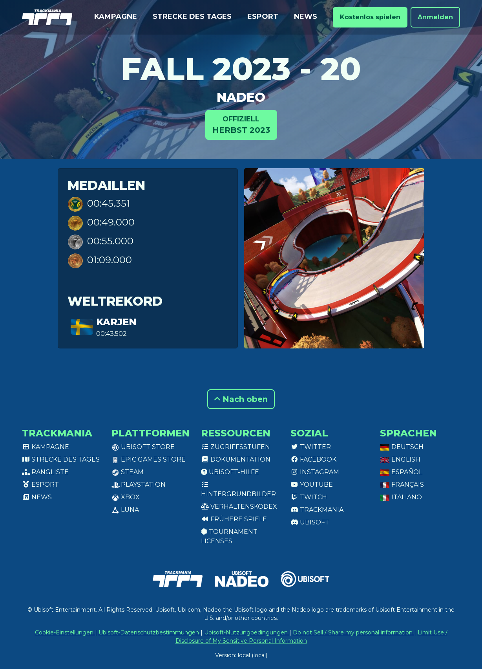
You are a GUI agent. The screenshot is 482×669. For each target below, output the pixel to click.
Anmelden (435, 17)
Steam (127, 472)
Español (401, 472)
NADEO (241, 97)
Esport (262, 16)
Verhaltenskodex (239, 506)
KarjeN (116, 322)
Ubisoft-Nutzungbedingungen (246, 632)
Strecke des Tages (192, 16)
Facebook (313, 459)
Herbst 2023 (241, 124)
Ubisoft (309, 522)
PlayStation (138, 484)
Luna (125, 509)
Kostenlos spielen (370, 17)
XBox (125, 497)
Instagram (314, 472)
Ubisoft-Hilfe (230, 472)
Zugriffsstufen (235, 447)
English (400, 459)
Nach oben (241, 399)
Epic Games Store (148, 459)
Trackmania (316, 509)
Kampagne (115, 16)
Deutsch (402, 447)
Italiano (401, 497)
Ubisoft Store (143, 447)
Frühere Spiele (234, 519)
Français (402, 484)
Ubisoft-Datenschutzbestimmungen (150, 632)
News (305, 16)
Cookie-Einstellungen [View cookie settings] (65, 632)
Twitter (310, 447)
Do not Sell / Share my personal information (353, 632)
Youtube (311, 484)
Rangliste (45, 472)
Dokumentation (235, 459)
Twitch (308, 497)
